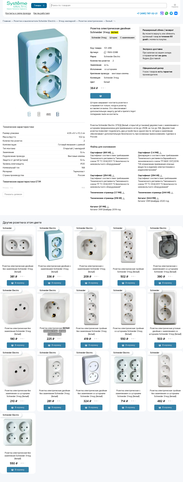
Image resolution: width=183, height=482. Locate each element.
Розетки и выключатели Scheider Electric (35, 21)
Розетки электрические (91, 21)
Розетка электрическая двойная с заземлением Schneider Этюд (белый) (54, 269)
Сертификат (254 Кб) (102, 175)
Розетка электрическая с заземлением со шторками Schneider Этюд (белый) (165, 269)
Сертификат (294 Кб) (150, 175)
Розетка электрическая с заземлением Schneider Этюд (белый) (91, 269)
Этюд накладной (67, 21)
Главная (7, 21)
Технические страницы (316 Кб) (107, 198)
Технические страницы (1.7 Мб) (107, 192)
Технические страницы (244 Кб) (155, 192)
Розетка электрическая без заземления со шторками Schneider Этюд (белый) (18, 393)
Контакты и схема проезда (18, 13)
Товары (39, 5)
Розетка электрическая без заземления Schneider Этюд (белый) (18, 331)
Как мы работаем (42, 13)
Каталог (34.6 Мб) (148, 198)
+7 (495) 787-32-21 (147, 13)
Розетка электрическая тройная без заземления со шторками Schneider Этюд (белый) (165, 393)
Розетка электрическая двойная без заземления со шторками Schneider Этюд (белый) (91, 393)
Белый (109, 21)
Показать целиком (13, 194)
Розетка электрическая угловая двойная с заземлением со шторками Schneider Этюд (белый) (165, 331)
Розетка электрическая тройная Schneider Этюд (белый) (128, 270)
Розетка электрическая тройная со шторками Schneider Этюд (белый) (128, 331)
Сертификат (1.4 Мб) (150, 152)
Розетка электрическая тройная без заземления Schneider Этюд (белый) (91, 331)
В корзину (17, 283)
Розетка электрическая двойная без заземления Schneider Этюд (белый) (17, 269)
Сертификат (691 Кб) (102, 152)
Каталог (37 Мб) (99, 206)
